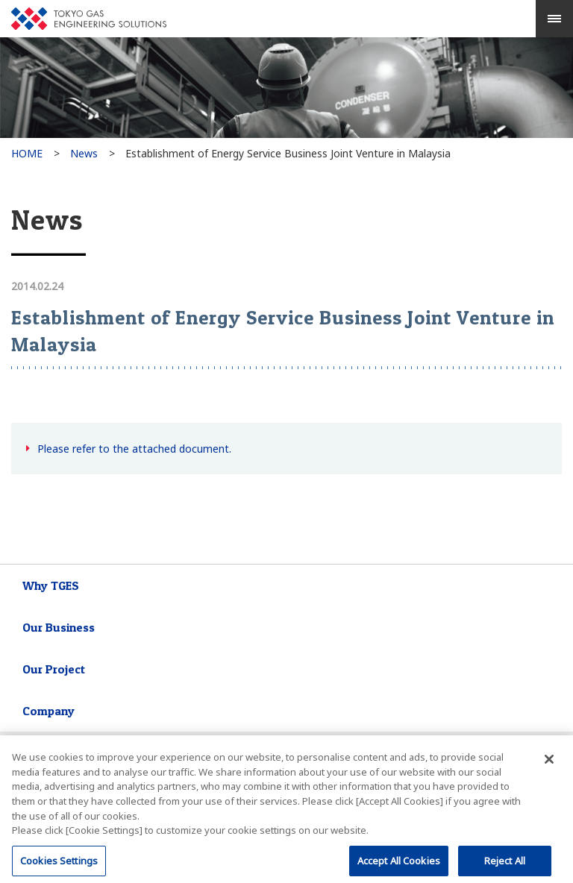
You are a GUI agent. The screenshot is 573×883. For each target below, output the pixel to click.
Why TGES (50, 585)
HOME (27, 153)
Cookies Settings (59, 863)
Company (48, 710)
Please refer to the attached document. (134, 448)
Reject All (504, 863)
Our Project (53, 669)
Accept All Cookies (398, 863)
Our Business (58, 627)
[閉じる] (549, 763)
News (84, 153)
